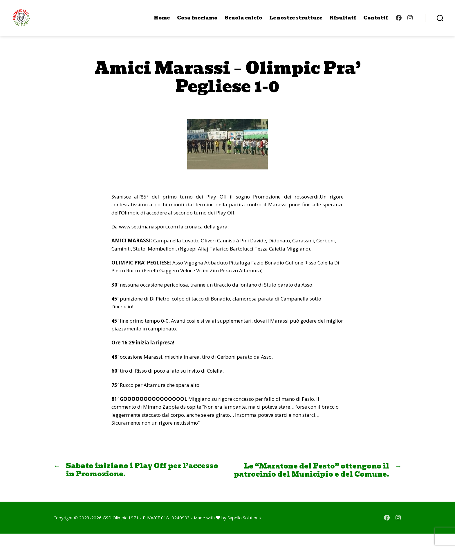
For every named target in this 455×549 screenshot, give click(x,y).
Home (162, 21)
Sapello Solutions (244, 533)
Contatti (375, 21)
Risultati (342, 21)
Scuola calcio (243, 21)
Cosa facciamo (197, 21)
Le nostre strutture (295, 21)
